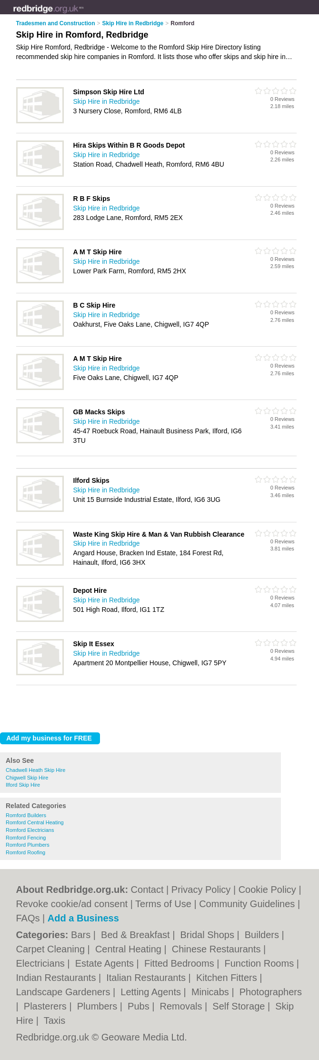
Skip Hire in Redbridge (106, 101)
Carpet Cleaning (52, 949)
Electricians (42, 963)
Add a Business (83, 918)
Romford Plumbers (28, 845)
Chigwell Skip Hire (27, 777)
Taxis (55, 1020)
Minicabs (211, 992)
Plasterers (47, 1006)
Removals (182, 1006)
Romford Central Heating (35, 822)
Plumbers (98, 1006)
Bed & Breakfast (136, 935)
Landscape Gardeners (64, 992)
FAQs (28, 918)
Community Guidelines (247, 904)
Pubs (140, 1006)
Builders (263, 935)
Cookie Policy (267, 889)
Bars (82, 935)
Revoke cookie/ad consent (72, 904)
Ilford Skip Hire (23, 785)
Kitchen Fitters (227, 977)
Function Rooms (261, 963)
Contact (147, 889)
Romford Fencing (26, 837)
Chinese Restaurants (217, 949)
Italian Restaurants (147, 977)
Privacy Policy (200, 889)
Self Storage (240, 1006)
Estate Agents (106, 963)
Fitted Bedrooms (180, 963)
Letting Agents (151, 992)
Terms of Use (163, 904)
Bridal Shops (208, 935)
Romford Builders (26, 815)
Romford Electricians (30, 830)
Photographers (270, 992)
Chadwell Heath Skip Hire (35, 770)
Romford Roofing (25, 852)
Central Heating (129, 949)
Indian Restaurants (57, 977)
